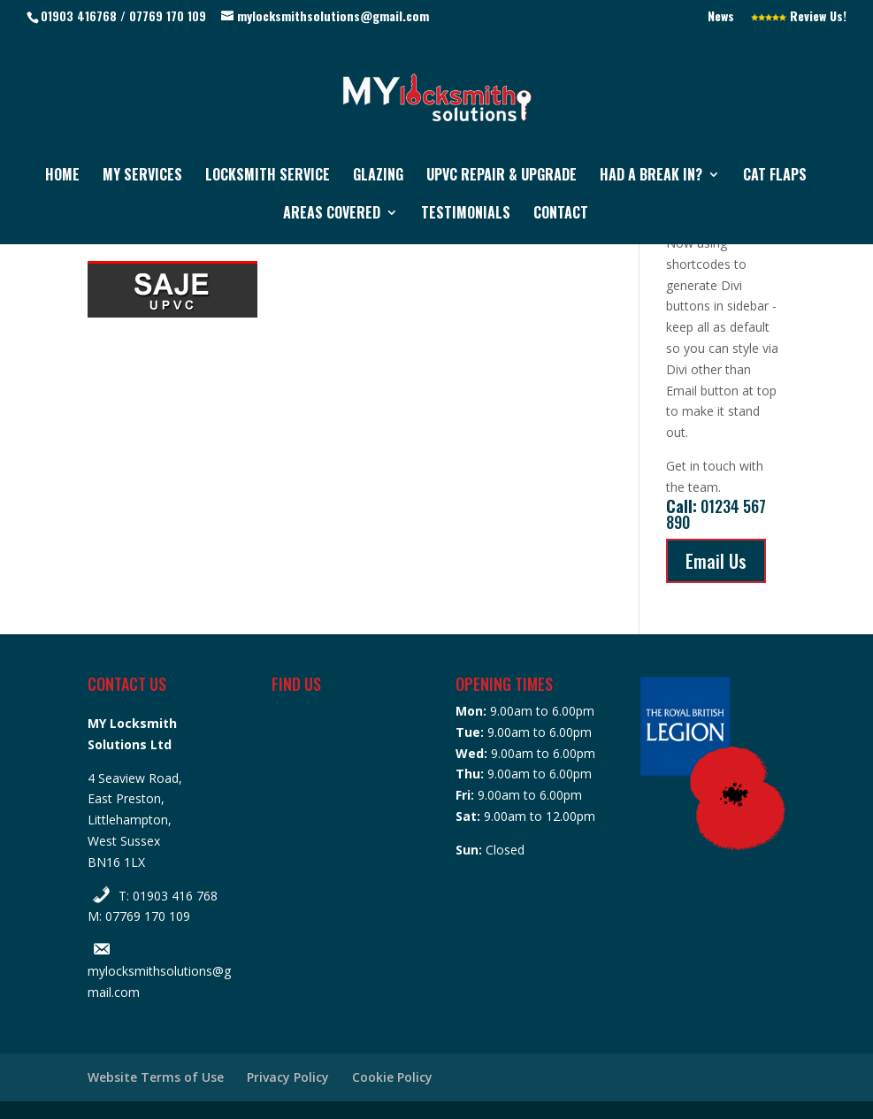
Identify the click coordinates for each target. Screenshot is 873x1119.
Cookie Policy (392, 1077)
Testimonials (465, 214)
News (721, 17)
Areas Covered (331, 214)
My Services (142, 176)
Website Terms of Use (156, 1077)
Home (62, 176)
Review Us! (798, 17)
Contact (560, 214)
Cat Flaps (775, 176)
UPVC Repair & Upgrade (501, 176)
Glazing (378, 176)
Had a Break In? (651, 176)
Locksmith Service (267, 176)
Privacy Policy (288, 1077)
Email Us (716, 561)
